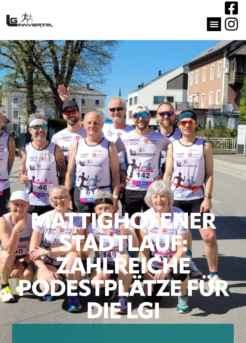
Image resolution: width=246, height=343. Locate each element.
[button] (214, 24)
